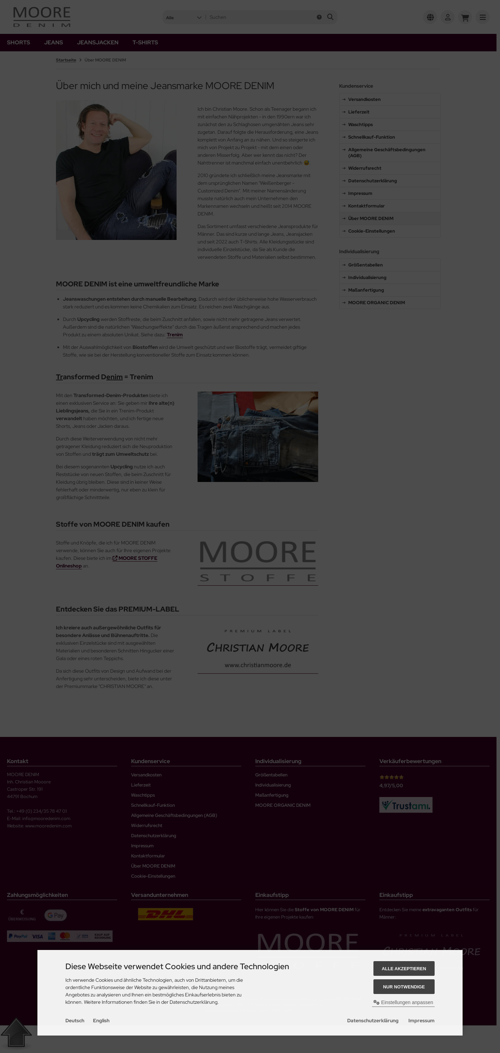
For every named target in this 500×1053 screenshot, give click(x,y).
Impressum (421, 1020)
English (101, 1020)
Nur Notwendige (404, 986)
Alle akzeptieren (404, 968)
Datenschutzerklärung (373, 1020)
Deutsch (74, 1020)
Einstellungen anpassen (403, 1002)
